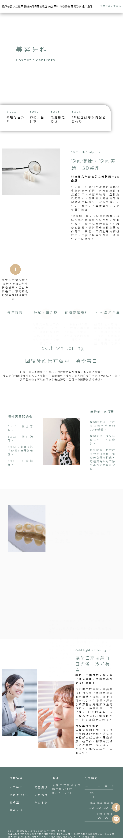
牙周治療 (76, 6)
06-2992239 (63, 793)
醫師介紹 (7, 6)
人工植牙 (18, 6)
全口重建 (87, 6)
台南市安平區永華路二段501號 (66, 787)
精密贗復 (65, 6)
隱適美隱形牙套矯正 (35, 6)
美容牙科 (53, 6)
